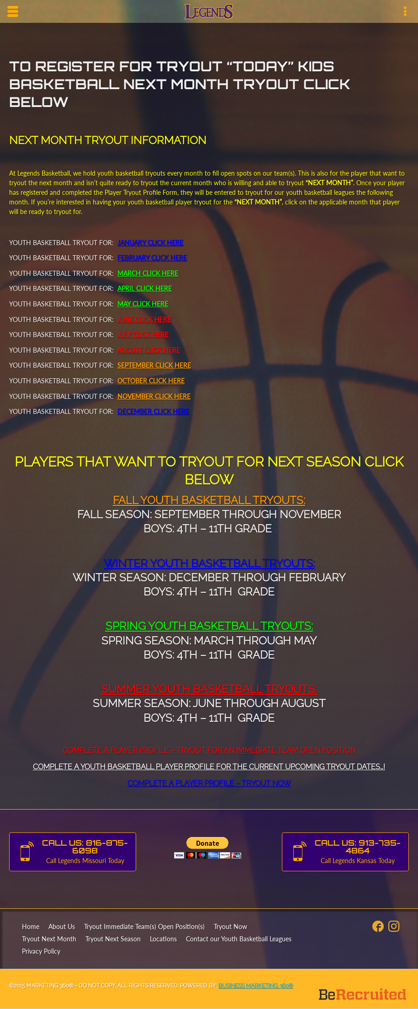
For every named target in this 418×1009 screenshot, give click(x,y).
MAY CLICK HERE (142, 304)
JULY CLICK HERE (143, 334)
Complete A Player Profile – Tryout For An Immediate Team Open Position (209, 750)
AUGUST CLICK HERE (148, 350)
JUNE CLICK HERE (144, 319)
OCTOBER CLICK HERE (151, 381)
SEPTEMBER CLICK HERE (154, 365)
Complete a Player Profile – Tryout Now (209, 783)
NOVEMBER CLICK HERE (153, 396)
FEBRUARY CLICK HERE (152, 258)
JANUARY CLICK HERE (150, 243)
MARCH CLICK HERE (147, 273)
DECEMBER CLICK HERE (153, 411)
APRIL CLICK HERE (144, 288)
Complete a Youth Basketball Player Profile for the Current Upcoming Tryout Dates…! (209, 766)
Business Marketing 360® (255, 985)
